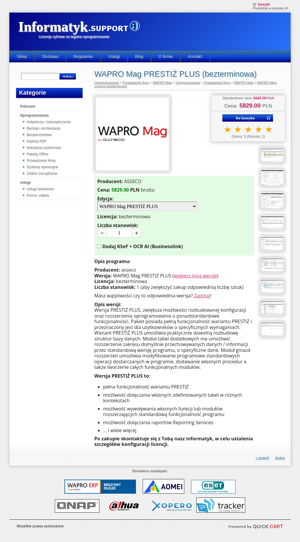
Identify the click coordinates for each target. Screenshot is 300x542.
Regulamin (83, 56)
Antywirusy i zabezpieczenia (49, 122)
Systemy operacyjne (42, 167)
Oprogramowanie (34, 115)
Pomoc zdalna (38, 195)
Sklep (22, 56)
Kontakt (195, 56)
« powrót (262, 458)
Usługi (114, 56)
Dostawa (50, 56)
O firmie (165, 56)
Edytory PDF (37, 141)
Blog (139, 56)
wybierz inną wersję (195, 275)
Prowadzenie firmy (41, 160)
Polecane (27, 106)
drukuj (280, 458)
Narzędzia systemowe (44, 148)
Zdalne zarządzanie (42, 173)
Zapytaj (202, 295)
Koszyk (264, 4)
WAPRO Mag (162, 82)
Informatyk (53, 26)
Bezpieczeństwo (39, 135)
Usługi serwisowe (40, 189)
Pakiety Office (37, 154)
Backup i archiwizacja (43, 128)
